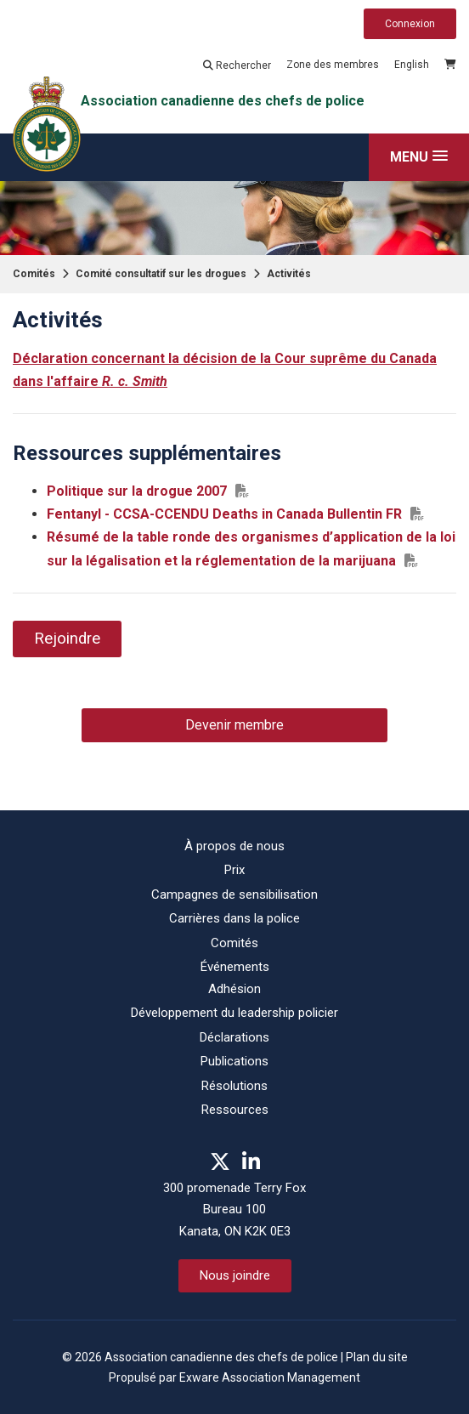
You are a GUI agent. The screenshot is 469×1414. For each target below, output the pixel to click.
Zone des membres (332, 65)
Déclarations (234, 1037)
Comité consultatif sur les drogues (161, 274)
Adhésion (234, 989)
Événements (235, 966)
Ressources (234, 1109)
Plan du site (377, 1357)
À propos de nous (234, 846)
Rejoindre (67, 638)
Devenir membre (234, 725)
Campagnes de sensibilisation (234, 894)
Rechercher (237, 65)
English (411, 65)
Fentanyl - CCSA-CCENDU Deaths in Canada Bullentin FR (224, 514)
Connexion (410, 24)
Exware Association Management (269, 1377)
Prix (234, 869)
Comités (34, 274)
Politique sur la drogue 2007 (137, 491)
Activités (289, 274)
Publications (234, 1061)
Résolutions (234, 1085)
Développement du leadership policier (234, 1012)
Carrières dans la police (234, 918)
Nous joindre (235, 1275)
